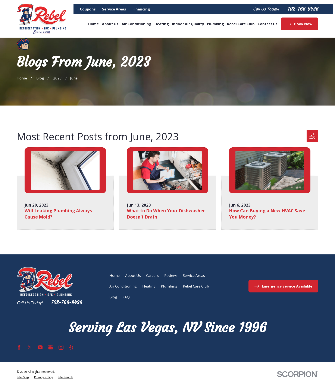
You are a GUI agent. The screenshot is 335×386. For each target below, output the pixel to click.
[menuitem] (23, 377)
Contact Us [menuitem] (268, 23)
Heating (149, 286)
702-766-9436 (302, 9)
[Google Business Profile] (50, 347)
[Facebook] (19, 347)
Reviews (171, 275)
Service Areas (114, 9)
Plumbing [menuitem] (215, 23)
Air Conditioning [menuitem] (136, 23)
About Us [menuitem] (110, 23)
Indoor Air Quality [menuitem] (188, 23)
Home (114, 275)
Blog (113, 297)
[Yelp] (71, 347)
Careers (152, 275)
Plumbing (169, 286)
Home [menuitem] (93, 23)
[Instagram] (61, 347)
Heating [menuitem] (161, 23)
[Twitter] (29, 347)
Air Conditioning (123, 286)
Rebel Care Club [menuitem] (240, 23)
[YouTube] (40, 347)
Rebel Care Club (196, 286)
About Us (133, 275)
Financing (141, 9)
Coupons (88, 9)
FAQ (126, 297)
